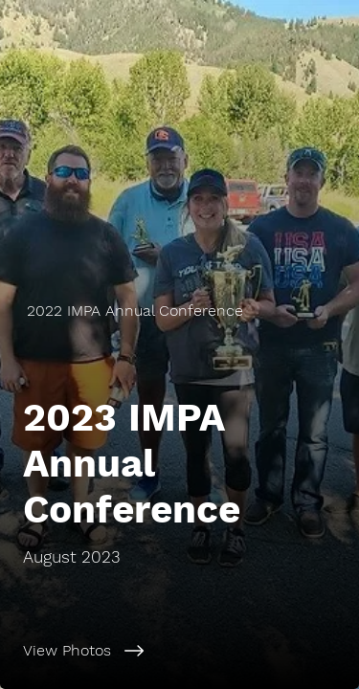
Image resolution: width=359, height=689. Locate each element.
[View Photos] (179, 650)
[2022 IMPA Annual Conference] (179, 310)
